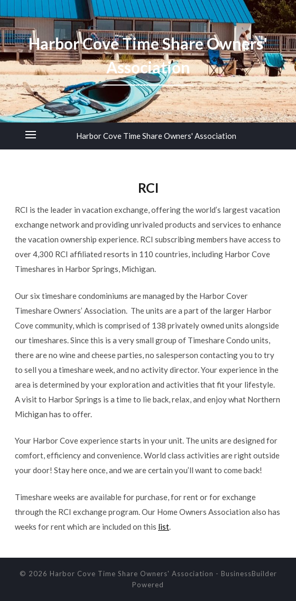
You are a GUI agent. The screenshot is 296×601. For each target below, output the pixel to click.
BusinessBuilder (249, 573)
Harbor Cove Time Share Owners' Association (156, 135)
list (163, 526)
